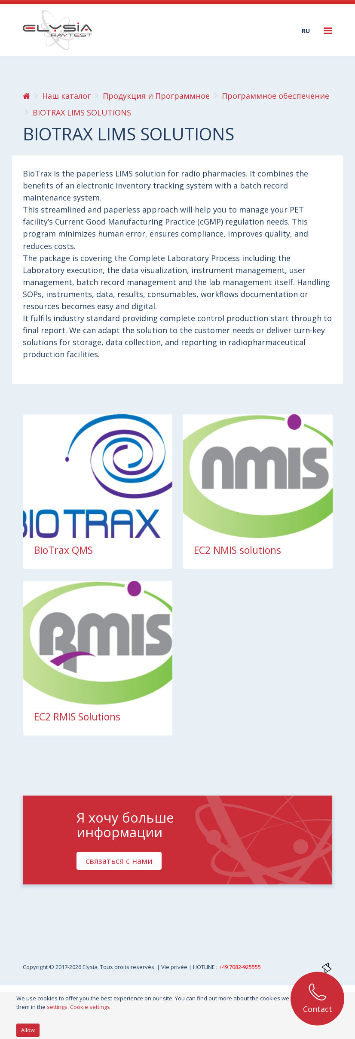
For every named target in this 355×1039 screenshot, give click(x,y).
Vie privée (175, 967)
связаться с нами (119, 861)
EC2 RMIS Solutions (77, 716)
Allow (28, 1030)
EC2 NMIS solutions (237, 550)
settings (57, 1007)
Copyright (36, 967)
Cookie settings (90, 1007)
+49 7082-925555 (240, 967)
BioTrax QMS (63, 550)
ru (306, 31)
